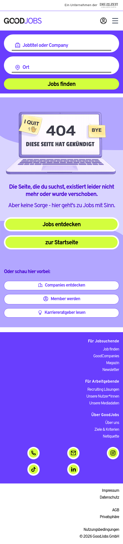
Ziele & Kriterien (106, 429)
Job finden (111, 349)
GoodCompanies (106, 356)
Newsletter (110, 370)
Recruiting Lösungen (103, 389)
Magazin (112, 363)
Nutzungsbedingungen (101, 529)
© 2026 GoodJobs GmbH (99, 536)
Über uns (112, 423)
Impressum (110, 490)
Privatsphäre (109, 517)
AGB (115, 510)
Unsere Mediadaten (104, 403)
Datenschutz (109, 497)
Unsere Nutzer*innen (102, 396)
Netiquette (111, 436)
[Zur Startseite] (23, 21)
